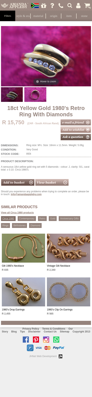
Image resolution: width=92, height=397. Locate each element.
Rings (5, 225)
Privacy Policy (31, 328)
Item (69, 16)
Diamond (35, 225)
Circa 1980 (8, 218)
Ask (52, 5)
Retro (42, 218)
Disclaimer (34, 331)
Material (38, 16)
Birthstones (19, 225)
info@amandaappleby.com (26, 194)
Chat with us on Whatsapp (57, 340)
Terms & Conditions (53, 328)
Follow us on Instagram (47, 340)
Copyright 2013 (81, 331)
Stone (84, 16)
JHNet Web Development (43, 356)
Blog (14, 331)
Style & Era (23, 16)
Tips (22, 331)
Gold (52, 218)
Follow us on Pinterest (37, 340)
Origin (53, 16)
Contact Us (50, 331)
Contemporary (27, 218)
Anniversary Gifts (69, 218)
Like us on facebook (27, 340)
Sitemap (64, 331)
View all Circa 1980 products (17, 212)
